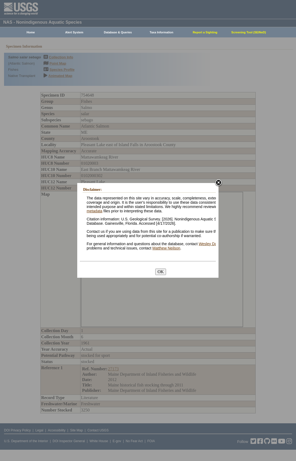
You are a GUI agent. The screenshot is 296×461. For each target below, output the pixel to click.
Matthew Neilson (166, 248)
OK (160, 271)
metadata (94, 211)
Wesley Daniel (211, 244)
